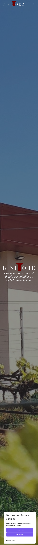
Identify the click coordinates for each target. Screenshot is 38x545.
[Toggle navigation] (33, 3)
